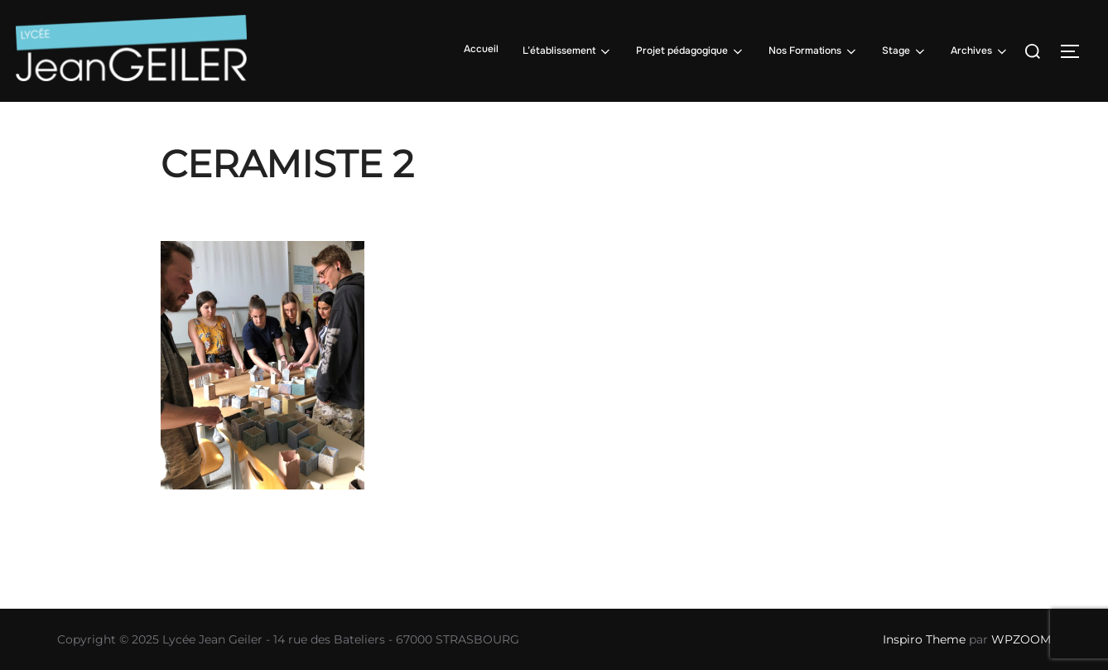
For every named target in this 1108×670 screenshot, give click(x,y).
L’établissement (568, 51)
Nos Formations (813, 51)
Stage (904, 51)
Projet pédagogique (690, 51)
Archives (980, 51)
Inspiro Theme (924, 639)
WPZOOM (1021, 639)
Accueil (481, 48)
